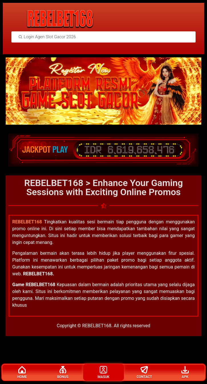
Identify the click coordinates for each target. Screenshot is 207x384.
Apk (185, 372)
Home (22, 372)
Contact (144, 372)
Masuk (103, 372)
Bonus (63, 372)
